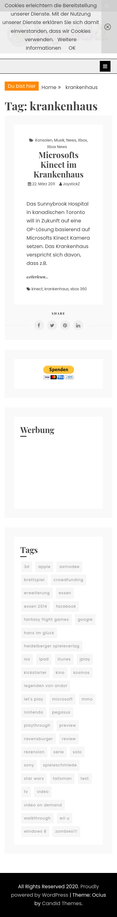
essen (65, 593)
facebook (66, 606)
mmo (87, 699)
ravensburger (38, 738)
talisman (62, 778)
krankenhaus (57, 289)
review (69, 738)
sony (29, 765)
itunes (64, 659)
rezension (34, 752)
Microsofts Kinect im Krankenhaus (58, 164)
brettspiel (34, 579)
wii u (65, 818)
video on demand (43, 805)
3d (26, 566)
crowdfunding (69, 579)
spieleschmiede (60, 765)
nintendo (33, 712)
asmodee (69, 566)
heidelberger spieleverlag (52, 646)
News (71, 140)
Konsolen (43, 140)
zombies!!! (66, 831)
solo (77, 752)
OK (72, 48)
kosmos (81, 672)
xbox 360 (79, 289)
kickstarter (35, 672)
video (43, 791)
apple (44, 566)
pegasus (61, 712)
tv (26, 791)
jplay (85, 659)
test (85, 778)
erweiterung (37, 593)
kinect (37, 289)
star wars (34, 778)
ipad (44, 659)
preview (67, 725)
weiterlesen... (37, 276)
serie (58, 752)
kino (60, 672)
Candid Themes (61, 903)
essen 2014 (35, 606)
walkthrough (37, 818)
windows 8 (35, 831)
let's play (33, 699)
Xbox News (57, 146)
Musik (59, 140)
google (85, 619)
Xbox (82, 140)
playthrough (37, 725)
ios (27, 659)
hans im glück (39, 632)
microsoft (62, 699)
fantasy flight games (46, 619)
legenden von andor (45, 685)
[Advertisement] (58, 471)
